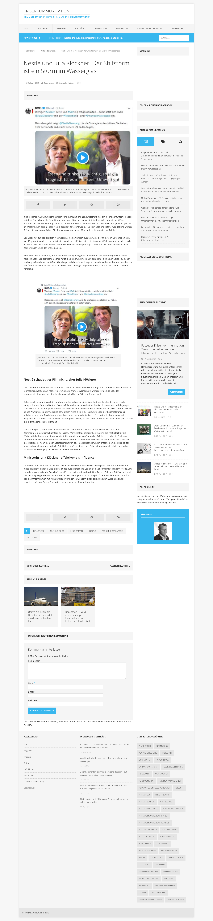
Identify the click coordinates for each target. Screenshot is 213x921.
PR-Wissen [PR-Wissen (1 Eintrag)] (160, 864)
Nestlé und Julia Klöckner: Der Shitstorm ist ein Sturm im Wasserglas (167, 411)
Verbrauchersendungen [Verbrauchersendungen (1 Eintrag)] (150, 899)
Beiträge (79, 28)
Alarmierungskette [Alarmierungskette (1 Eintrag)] (148, 753)
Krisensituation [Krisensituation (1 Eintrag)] (169, 829)
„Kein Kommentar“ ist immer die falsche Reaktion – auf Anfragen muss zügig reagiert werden (161, 178)
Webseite (32, 700)
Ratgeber (43, 28)
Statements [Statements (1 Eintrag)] (144, 885)
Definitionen (100, 28)
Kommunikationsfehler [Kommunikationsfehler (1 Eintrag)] (170, 781)
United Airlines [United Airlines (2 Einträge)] (158, 892)
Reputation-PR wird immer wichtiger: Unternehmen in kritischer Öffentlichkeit (77, 616)
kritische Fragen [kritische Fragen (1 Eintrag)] (146, 836)
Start (26, 28)
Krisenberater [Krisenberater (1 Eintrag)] (166, 802)
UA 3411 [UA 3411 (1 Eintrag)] (142, 892)
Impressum (122, 28)
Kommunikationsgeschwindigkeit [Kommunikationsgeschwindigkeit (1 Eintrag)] (154, 788)
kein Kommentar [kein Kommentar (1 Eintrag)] (146, 781)
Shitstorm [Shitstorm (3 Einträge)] (168, 878)
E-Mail (31, 691)
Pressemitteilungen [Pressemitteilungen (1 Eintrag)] (148, 871)
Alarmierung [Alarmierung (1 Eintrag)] (162, 746)
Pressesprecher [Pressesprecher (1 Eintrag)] (170, 871)
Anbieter (61, 28)
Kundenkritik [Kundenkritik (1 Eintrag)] (145, 843)
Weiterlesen (176, 394)
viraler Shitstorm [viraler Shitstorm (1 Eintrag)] (176, 899)
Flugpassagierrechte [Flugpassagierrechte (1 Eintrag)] (173, 767)
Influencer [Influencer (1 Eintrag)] (144, 774)
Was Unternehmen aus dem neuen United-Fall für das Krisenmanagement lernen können (170, 449)
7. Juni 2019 (33, 83)
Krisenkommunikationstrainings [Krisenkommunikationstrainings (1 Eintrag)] (154, 823)
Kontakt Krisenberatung (150, 28)
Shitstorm (32, 537)
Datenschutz (179, 28)
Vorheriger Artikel (38, 565)
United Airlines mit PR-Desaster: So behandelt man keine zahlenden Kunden (40, 616)
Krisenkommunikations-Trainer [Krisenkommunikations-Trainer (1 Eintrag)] (153, 816)
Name (31, 683)
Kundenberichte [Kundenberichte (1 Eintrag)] (167, 836)
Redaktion (49, 83)
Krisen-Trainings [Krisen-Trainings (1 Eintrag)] (146, 802)
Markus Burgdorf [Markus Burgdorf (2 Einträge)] (147, 850)
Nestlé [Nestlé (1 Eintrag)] (142, 857)
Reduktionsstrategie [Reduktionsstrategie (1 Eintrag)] (148, 878)
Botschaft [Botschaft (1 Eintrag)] (167, 753)
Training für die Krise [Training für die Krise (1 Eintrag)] (165, 885)
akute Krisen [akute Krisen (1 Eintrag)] (145, 746)
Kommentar (34, 660)
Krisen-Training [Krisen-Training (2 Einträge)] (162, 795)
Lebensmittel (76, 531)
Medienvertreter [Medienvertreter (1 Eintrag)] (169, 850)
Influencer (38, 531)
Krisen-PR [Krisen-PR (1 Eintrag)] (180, 788)
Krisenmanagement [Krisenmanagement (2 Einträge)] (148, 829)
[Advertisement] (159, 76)
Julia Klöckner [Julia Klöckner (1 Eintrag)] (161, 774)
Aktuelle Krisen (66, 83)
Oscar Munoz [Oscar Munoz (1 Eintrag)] (157, 857)
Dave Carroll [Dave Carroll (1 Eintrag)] (162, 760)
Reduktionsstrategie (112, 531)
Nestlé (92, 531)
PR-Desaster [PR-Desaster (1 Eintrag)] (144, 864)
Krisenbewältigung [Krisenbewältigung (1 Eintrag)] (148, 808)
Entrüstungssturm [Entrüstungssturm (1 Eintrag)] (148, 767)
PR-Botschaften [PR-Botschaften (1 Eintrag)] (176, 857)
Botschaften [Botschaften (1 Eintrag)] (145, 760)
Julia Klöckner (57, 531)
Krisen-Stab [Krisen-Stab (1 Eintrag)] (144, 795)
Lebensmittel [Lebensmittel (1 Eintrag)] (163, 843)
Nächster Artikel (120, 565)
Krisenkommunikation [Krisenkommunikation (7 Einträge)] (173, 808)
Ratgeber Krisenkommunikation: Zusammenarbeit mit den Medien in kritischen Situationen (162, 155)
